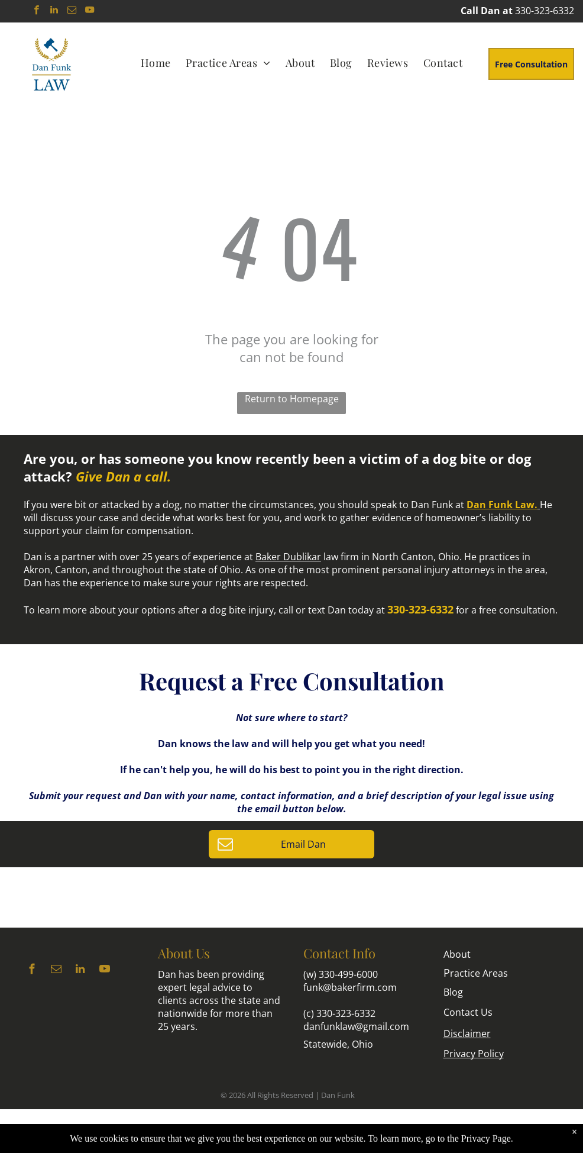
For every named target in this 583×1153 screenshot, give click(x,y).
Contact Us (468, 1012)
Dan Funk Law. (502, 504)
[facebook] (36, 11)
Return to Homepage (292, 398)
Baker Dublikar (288, 556)
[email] (72, 11)
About (457, 954)
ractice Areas (475, 973)
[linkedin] (54, 11)
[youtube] (89, 11)
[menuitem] (157, 62)
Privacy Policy (473, 1053)
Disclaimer (467, 1033)
